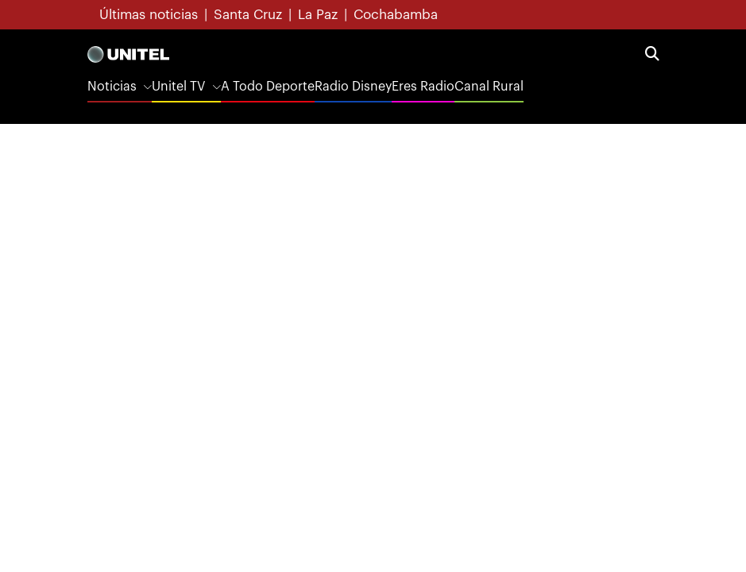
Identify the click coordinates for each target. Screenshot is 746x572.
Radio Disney (353, 86)
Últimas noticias (148, 14)
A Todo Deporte (268, 86)
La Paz (318, 14)
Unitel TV (178, 86)
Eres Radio (423, 86)
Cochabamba (396, 14)
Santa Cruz (248, 14)
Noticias (112, 86)
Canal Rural (489, 86)
